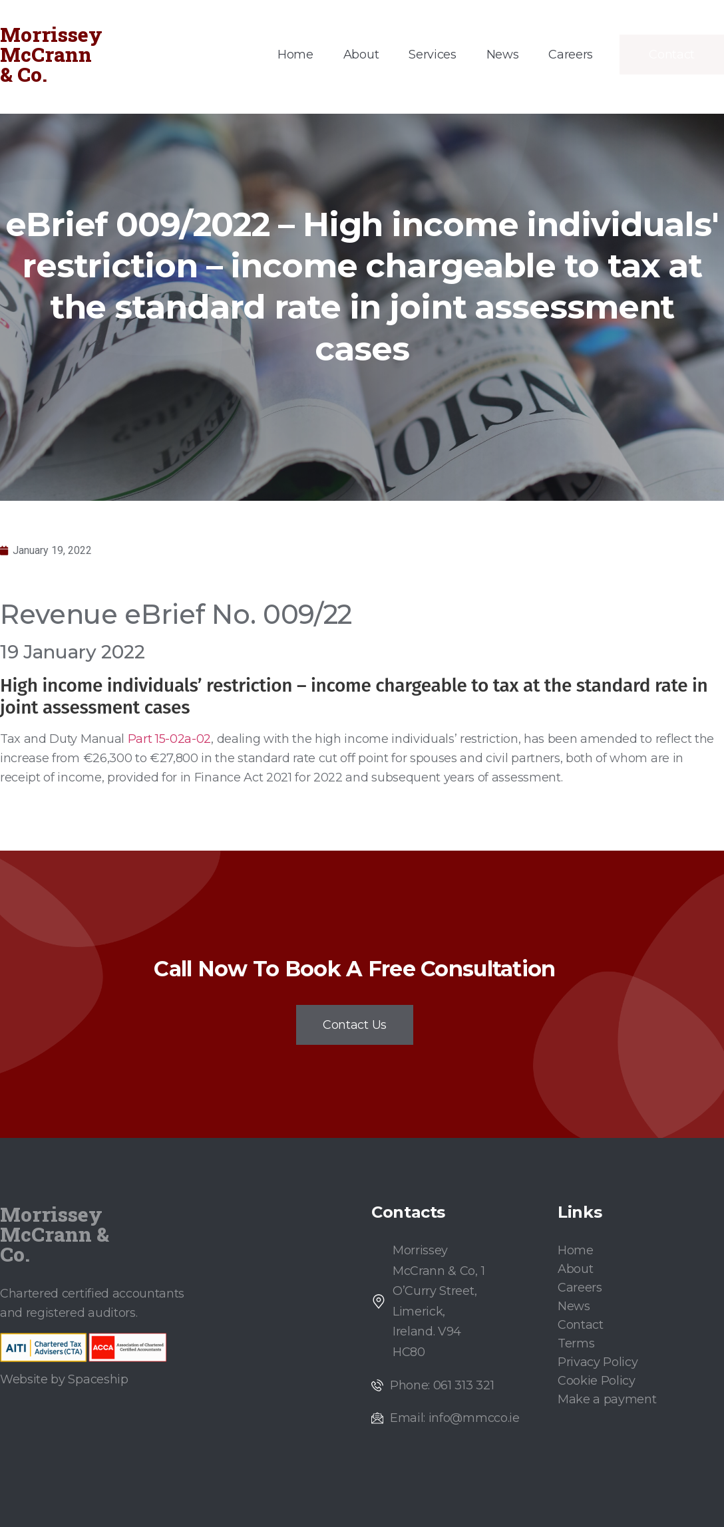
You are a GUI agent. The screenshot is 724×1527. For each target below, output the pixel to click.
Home (295, 54)
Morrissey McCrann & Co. (51, 54)
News (502, 54)
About (361, 54)
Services (432, 54)
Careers (570, 54)
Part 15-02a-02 (170, 739)
